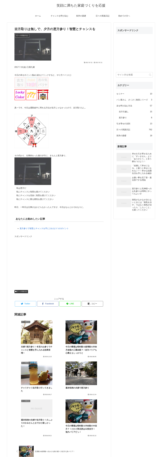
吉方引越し (135, 112)
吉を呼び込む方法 (134, 106)
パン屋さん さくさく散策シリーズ (134, 100)
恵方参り (135, 118)
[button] (150, 74)
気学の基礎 (134, 135)
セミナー (134, 94)
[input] (134, 75)
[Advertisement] (59, 263)
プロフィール (81, 449)
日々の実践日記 (21, 291)
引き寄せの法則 (134, 124)
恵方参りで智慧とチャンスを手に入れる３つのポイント (44, 228)
